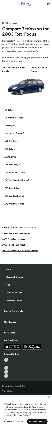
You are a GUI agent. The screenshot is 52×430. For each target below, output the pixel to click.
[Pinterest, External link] (6, 376)
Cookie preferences (15, 421)
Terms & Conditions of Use (13, 386)
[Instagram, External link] (6, 372)
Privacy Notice (8, 391)
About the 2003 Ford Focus (16, 233)
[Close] (49, 397)
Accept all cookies (37, 421)
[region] (26, 412)
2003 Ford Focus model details (14, 69)
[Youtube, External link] (6, 368)
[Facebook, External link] (6, 364)
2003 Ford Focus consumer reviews (20, 250)
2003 (9, 23)
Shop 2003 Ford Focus (39, 69)
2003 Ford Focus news (13, 239)
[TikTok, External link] (6, 360)
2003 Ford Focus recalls (14, 244)
